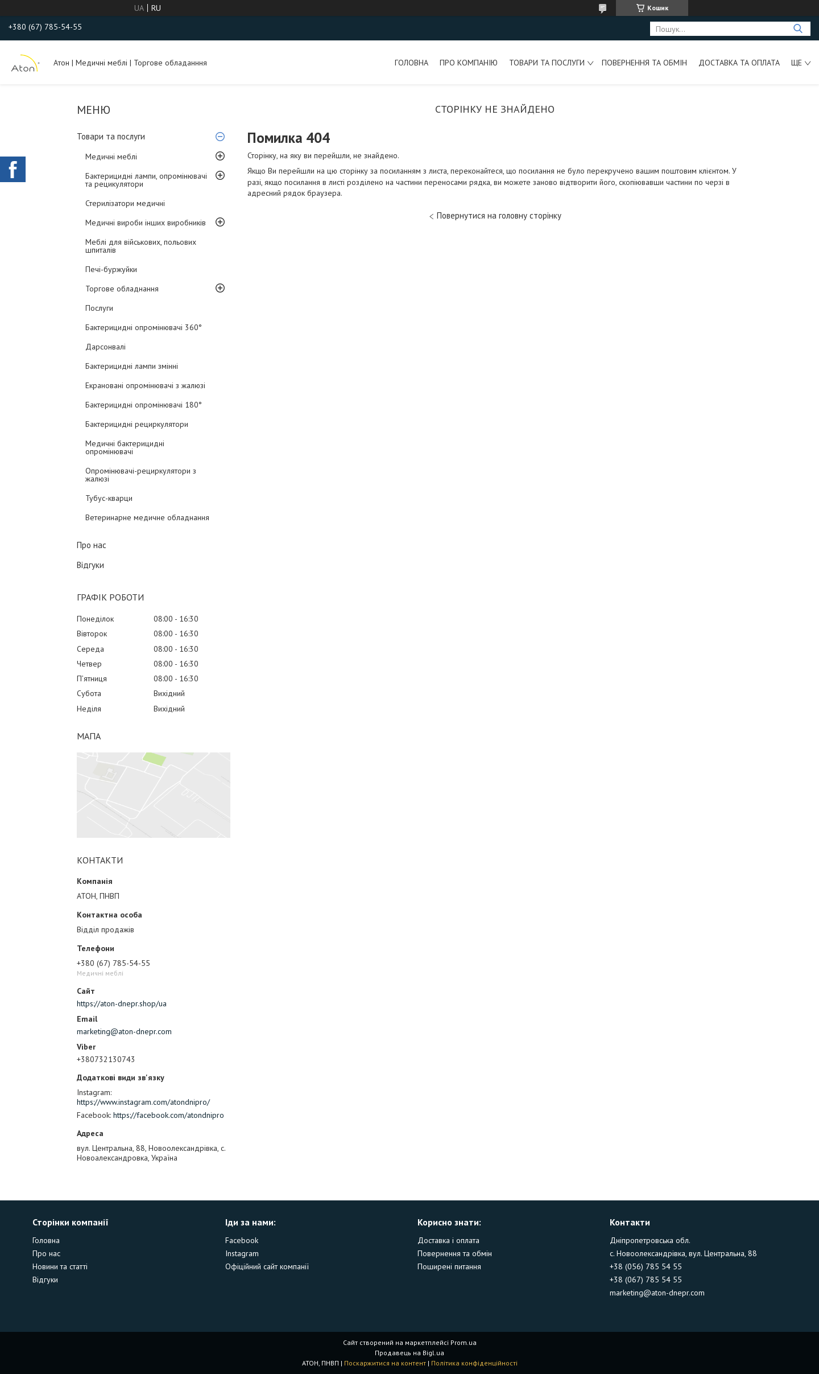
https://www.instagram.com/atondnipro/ (143, 1102)
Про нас (91, 545)
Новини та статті (60, 1266)
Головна (411, 62)
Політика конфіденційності (474, 1363)
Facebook (241, 1240)
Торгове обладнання (122, 288)
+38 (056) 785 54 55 (646, 1266)
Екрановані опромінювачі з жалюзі (145, 385)
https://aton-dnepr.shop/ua (122, 1003)
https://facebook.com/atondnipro (168, 1115)
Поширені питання (449, 1266)
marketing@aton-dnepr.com (124, 1031)
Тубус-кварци (109, 498)
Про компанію (469, 62)
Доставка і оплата (448, 1240)
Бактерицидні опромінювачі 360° (143, 327)
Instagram (242, 1253)
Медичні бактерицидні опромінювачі (124, 447)
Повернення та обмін (644, 62)
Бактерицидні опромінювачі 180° (143, 405)
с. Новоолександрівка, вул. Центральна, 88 (683, 1253)
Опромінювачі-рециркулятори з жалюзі (140, 475)
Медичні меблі (111, 156)
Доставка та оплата (739, 62)
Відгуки (90, 565)
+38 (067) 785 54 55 (646, 1279)
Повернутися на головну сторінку (499, 215)
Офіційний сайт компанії (267, 1266)
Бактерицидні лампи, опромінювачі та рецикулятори (146, 180)
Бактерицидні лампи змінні (131, 366)
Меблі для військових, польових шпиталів (140, 246)
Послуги (99, 308)
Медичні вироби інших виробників (145, 222)
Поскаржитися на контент (385, 1363)
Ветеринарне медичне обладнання (147, 517)
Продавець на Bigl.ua (409, 1352)
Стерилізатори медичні (125, 203)
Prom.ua (463, 1342)
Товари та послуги (547, 62)
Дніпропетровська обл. (650, 1240)
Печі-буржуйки (111, 269)
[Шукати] (797, 29)
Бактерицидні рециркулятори (136, 424)
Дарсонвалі (105, 347)
